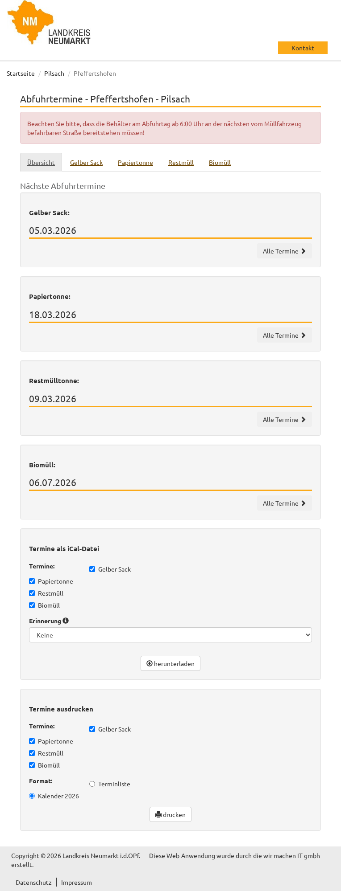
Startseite (21, 73)
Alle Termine (284, 251)
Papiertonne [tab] (135, 162)
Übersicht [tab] (41, 162)
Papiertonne (51, 581)
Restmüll (46, 593)
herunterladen (170, 663)
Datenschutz (34, 882)
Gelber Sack (110, 569)
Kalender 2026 (54, 796)
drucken (170, 814)
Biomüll (44, 605)
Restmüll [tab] (181, 162)
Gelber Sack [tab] (86, 162)
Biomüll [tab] (220, 162)
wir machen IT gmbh (291, 855)
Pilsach (54, 73)
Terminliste (109, 784)
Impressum (76, 882)
